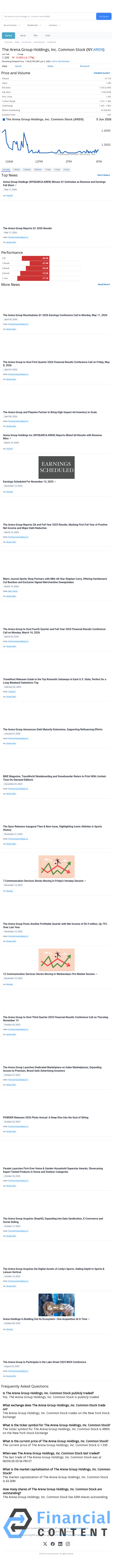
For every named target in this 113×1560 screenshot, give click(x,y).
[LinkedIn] (60, 1544)
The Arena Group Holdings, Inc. (18, 237)
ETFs (35, 35)
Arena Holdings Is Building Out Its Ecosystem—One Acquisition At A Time (46, 1319)
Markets (8, 35)
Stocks (23, 35)
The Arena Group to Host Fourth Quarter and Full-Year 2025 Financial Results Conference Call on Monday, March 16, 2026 (54, 631)
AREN (98, 49)
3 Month (37, 169)
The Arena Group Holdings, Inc (18, 789)
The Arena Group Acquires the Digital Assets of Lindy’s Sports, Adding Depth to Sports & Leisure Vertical (53, 1270)
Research (85, 66)
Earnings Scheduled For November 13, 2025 (29, 481)
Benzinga (10, 492)
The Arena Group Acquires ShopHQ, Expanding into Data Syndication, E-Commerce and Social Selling (53, 1220)
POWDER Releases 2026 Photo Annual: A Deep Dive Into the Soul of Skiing (45, 1117)
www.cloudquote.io (79, 1528)
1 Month (26, 169)
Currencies (26, 42)
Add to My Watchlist (61, 61)
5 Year (66, 169)
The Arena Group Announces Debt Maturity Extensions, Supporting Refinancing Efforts (52, 729)
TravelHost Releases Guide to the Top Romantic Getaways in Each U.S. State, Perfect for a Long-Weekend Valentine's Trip (54, 681)
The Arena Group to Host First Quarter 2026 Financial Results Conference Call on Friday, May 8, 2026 (56, 364)
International (39, 42)
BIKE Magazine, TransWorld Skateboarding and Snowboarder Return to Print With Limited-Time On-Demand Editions (54, 778)
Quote (18, 66)
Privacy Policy (65, 1534)
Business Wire (11, 242)
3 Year (57, 169)
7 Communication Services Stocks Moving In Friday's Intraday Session (44, 880)
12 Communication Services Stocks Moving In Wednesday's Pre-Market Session (50, 974)
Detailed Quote (101, 72)
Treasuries (51, 42)
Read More (103, 284)
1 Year (48, 169)
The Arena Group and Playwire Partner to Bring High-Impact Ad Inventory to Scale (50, 412)
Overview (8, 42)
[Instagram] (68, 1544)
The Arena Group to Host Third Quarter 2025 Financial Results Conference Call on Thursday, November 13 (56, 1019)
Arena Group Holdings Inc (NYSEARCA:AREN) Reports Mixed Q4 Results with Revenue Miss (52, 437)
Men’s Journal (12, 591)
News (17, 42)
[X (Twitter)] (45, 1544)
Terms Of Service (85, 1534)
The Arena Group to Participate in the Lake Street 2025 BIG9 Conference (44, 1362)
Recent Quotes (10, 25)
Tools (48, 35)
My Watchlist (32, 25)
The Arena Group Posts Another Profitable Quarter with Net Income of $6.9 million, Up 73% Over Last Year (55, 925)
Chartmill (10, 196)
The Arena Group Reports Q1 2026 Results (27, 228)
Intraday (6, 169)
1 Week (16, 169)
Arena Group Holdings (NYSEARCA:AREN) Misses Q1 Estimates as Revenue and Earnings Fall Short (54, 183)
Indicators (53, 25)
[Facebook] (52, 1544)
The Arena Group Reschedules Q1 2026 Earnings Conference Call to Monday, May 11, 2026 (55, 315)
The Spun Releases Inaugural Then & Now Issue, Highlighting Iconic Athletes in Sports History (52, 828)
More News (103, 175)
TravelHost (11, 692)
